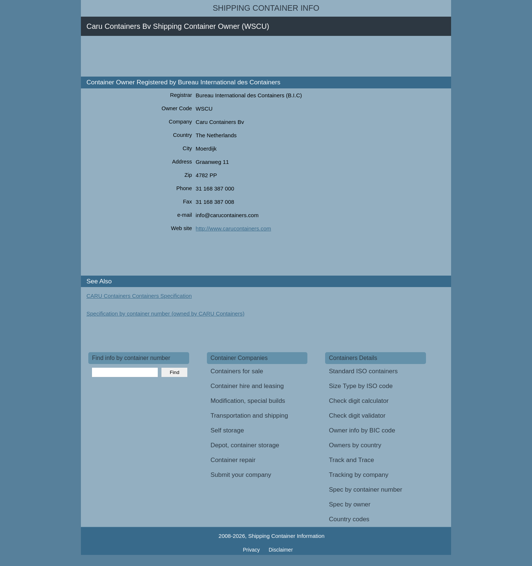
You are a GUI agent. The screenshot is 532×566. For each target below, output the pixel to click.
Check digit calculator (359, 400)
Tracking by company (358, 474)
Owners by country (355, 445)
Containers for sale (237, 371)
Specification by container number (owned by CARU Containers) (165, 313)
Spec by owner (349, 504)
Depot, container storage (245, 445)
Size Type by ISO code (361, 386)
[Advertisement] (222, 56)
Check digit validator (357, 415)
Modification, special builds (248, 400)
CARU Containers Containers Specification (139, 296)
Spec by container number (365, 489)
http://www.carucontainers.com (233, 228)
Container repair (233, 460)
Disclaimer (281, 550)
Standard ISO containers (363, 371)
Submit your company (241, 474)
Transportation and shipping (249, 415)
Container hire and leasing (247, 386)
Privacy (252, 550)
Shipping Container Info (266, 8)
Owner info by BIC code (362, 430)
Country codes (349, 519)
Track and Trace (351, 460)
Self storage (227, 430)
